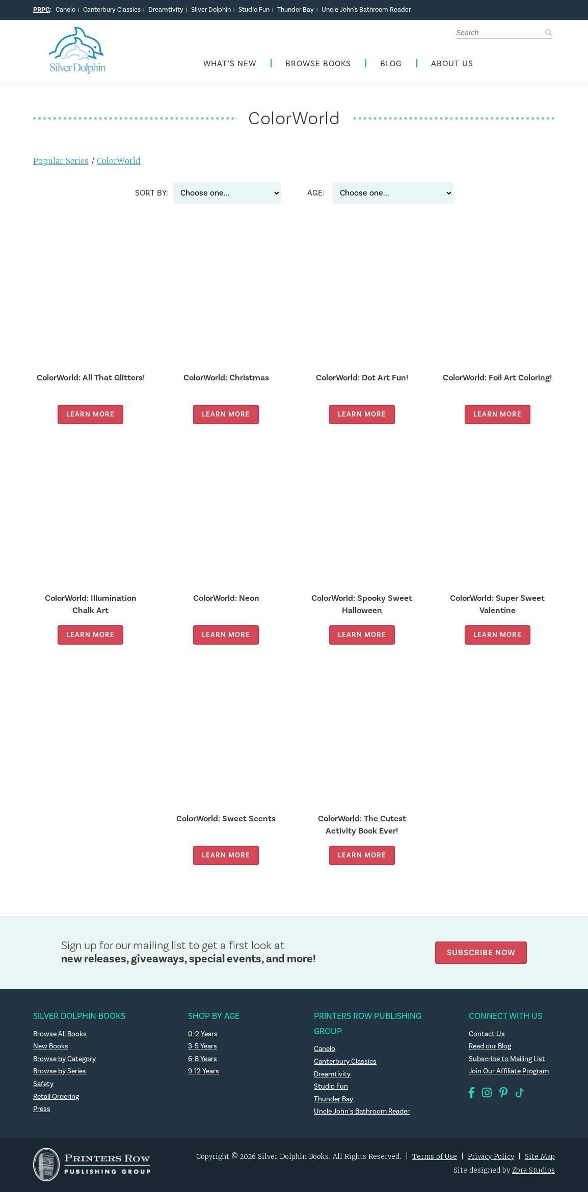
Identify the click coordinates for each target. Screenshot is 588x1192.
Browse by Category (64, 1059)
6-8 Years (202, 1059)
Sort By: (151, 193)
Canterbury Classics (112, 10)
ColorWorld (119, 162)
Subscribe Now (481, 952)
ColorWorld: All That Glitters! (90, 378)
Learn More (90, 414)
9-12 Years (203, 1071)
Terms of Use (434, 1157)
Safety (43, 1084)
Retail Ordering (56, 1097)
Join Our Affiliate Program (509, 1071)
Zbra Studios (533, 1171)
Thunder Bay (295, 10)
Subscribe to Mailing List (507, 1059)
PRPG (41, 10)
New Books (51, 1046)
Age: (316, 193)
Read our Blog (490, 1046)
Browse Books (318, 64)
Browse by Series (60, 1071)
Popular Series (61, 162)
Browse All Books (60, 1034)
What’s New (229, 64)
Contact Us (487, 1034)
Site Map (540, 1157)
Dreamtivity (165, 10)
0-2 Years (203, 1034)
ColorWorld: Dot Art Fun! (361, 378)
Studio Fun (254, 10)
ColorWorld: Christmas (226, 378)
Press (41, 1109)
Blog (391, 64)
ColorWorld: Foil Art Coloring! (497, 378)
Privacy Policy (491, 1157)
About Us (452, 64)
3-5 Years (202, 1046)
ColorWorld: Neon (226, 598)
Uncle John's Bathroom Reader (366, 10)
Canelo (65, 10)
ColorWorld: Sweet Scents (226, 819)
